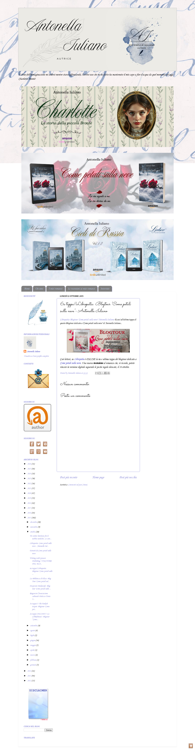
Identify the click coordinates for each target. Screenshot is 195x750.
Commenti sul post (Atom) (77, 484)
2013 (29, 676)
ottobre (33, 532)
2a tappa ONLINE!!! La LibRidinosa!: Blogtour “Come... (39, 617)
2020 (29, 493)
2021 (29, 488)
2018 (29, 503)
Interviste (105, 288)
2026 (29, 464)
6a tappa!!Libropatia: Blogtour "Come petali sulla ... (41, 571)
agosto (32, 630)
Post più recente (68, 477)
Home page (98, 477)
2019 (29, 498)
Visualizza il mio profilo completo (36, 356)
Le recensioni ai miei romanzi (81, 288)
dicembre (33, 522)
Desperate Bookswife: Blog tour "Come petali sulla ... (40, 587)
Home (27, 288)
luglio (32, 635)
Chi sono (39, 288)
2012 (29, 680)
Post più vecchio (128, 477)
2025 (29, 468)
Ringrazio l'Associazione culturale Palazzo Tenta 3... (40, 596)
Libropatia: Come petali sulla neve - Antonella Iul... (40, 544)
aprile (32, 650)
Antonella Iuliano (33, 351)
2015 (29, 517)
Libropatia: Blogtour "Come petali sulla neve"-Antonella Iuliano (87, 319)
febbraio (33, 660)
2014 (29, 671)
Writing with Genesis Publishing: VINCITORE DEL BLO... (41, 561)
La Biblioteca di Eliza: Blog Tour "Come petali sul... (40, 580)
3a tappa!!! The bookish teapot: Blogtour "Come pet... (39, 606)
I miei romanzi (55, 288)
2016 (29, 513)
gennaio (33, 665)
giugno (33, 640)
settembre (34, 625)
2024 (29, 473)
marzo (32, 655)
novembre (34, 527)
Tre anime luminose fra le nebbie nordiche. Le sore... (40, 537)
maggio (33, 645)
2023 (29, 478)
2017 (29, 508)
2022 (29, 483)
